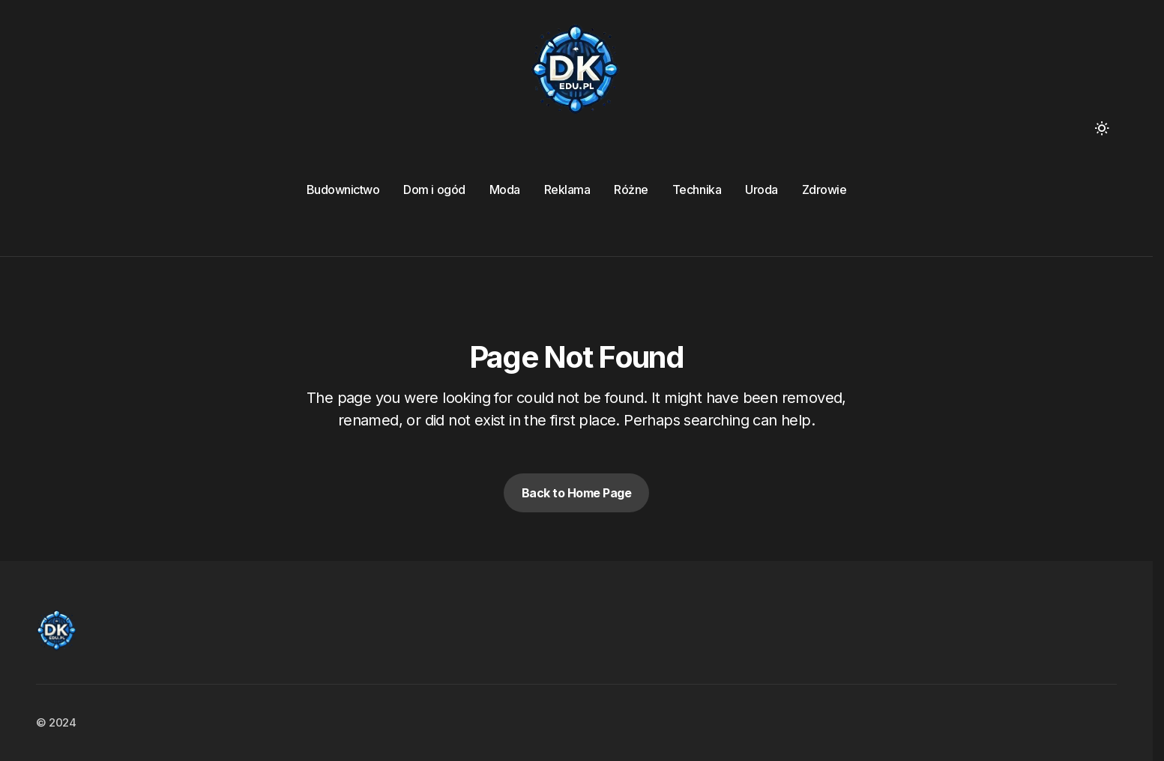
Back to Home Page (577, 492)
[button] (1102, 128)
